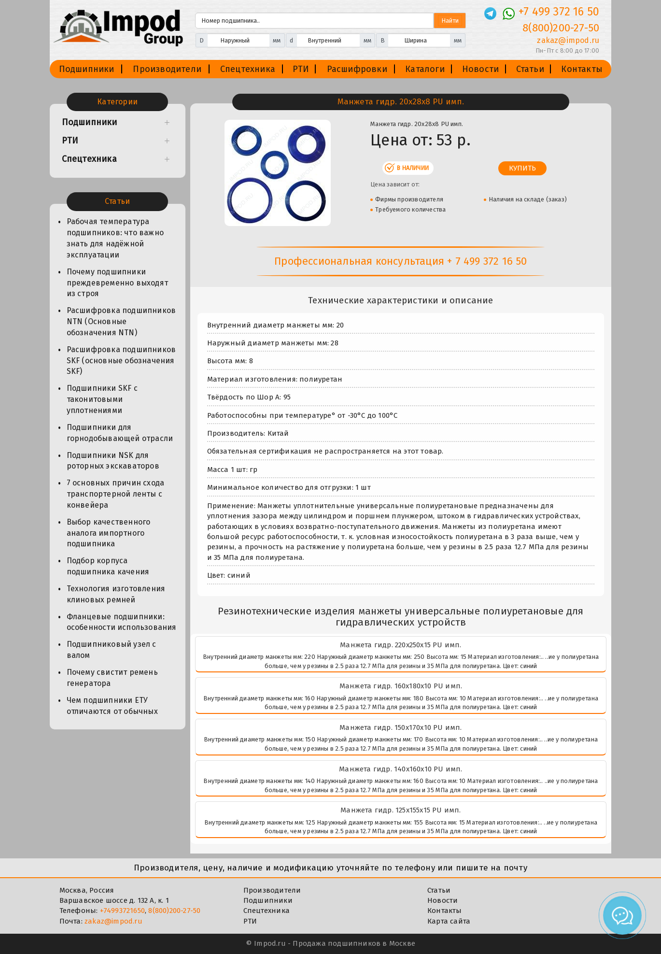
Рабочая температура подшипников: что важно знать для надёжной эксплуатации (115, 238)
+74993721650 (122, 910)
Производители (167, 69)
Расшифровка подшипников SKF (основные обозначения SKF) (121, 360)
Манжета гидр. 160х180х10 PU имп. (400, 686)
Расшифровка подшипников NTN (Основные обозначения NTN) (121, 321)
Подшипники (86, 69)
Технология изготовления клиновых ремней (116, 594)
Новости (480, 69)
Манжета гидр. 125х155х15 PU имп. (400, 810)
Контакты (582, 69)
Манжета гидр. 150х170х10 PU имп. (400, 727)
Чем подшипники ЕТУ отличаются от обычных (112, 706)
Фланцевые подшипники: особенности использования (122, 622)
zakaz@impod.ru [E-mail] (568, 40)
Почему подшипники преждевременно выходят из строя (117, 283)
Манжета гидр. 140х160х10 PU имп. (400, 769)
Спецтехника (247, 69)
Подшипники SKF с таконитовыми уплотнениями (102, 399)
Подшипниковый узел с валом (111, 650)
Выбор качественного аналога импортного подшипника (109, 533)
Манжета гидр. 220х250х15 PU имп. (400, 645)
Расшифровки (357, 69)
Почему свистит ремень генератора (112, 678)
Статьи (530, 69)
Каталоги (425, 69)
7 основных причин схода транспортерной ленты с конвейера (116, 494)
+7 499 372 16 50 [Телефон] (559, 11)
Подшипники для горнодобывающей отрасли (120, 433)
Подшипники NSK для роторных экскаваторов (113, 461)
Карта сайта (448, 921)
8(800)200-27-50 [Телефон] (560, 27)
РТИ (301, 69)
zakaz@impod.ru (113, 921)
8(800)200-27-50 (174, 910)
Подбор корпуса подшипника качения (108, 566)
